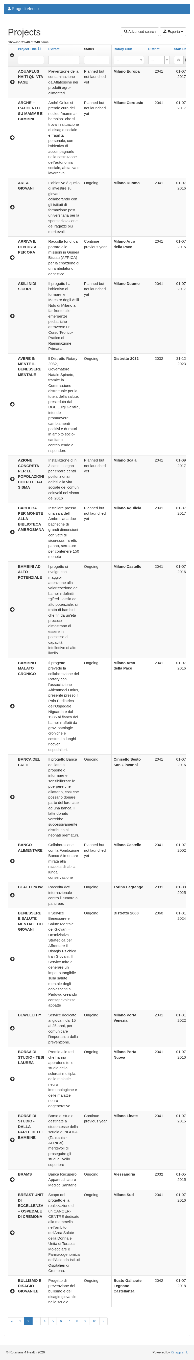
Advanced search (140, 32)
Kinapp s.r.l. (179, 1352)
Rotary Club (123, 49)
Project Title (29, 49)
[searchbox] (93, 60)
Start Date (181, 49)
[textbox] (127, 59)
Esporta (173, 32)
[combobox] (96, 60)
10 (94, 1321)
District (154, 49)
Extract (53, 49)
